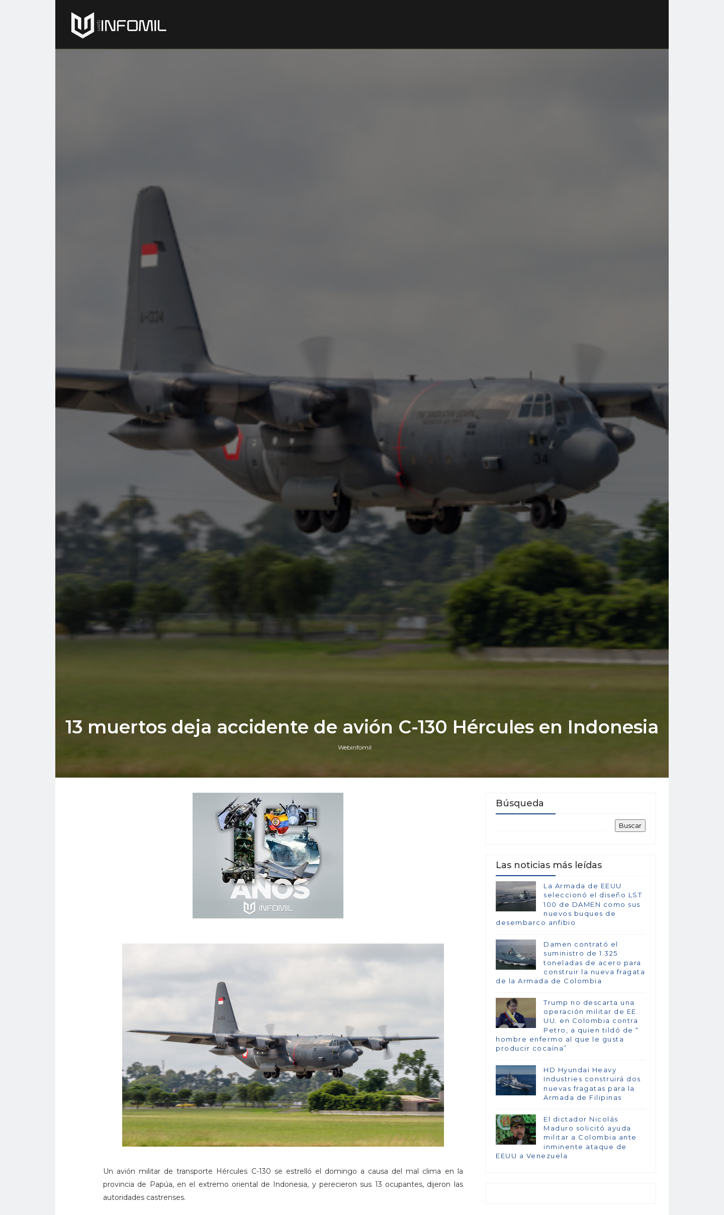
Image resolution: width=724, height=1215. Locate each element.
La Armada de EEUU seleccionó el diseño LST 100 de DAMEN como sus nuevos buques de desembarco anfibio (569, 904)
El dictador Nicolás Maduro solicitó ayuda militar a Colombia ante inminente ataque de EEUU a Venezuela (566, 1137)
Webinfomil (355, 747)
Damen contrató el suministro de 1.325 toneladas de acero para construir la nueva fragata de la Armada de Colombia (570, 962)
